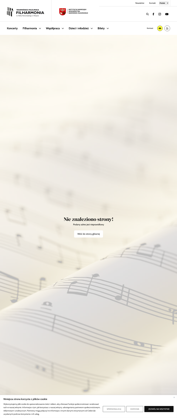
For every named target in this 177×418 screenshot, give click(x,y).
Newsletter (139, 3)
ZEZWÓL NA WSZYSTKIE (159, 409)
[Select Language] (164, 3)
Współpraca (53, 28)
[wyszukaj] (147, 14)
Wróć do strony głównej (88, 234)
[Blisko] (174, 397)
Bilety (101, 28)
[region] (88, 406)
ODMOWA (134, 409)
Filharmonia (30, 28)
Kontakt (152, 3)
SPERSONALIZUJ (114, 409)
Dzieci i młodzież (79, 28)
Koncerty (12, 28)
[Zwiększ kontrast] (160, 28)
